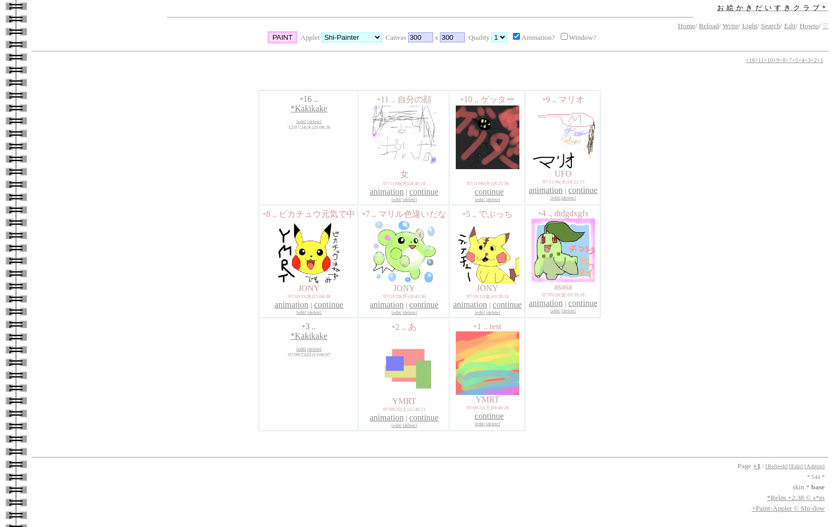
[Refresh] (776, 466)
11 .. (387, 99)
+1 (820, 60)
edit (301, 121)
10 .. (470, 99)
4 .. (546, 213)
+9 (776, 60)
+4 (801, 60)
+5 (795, 60)
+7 (788, 60)
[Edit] (796, 466)
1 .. (481, 326)
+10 (768, 60)
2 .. (400, 326)
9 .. (550, 99)
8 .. (271, 213)
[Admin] (815, 466)
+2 (814, 60)
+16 (750, 60)
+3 (808, 60)
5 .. (470, 213)
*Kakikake (308, 108)
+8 (782, 60)
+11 (759, 60)
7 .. (370, 213)
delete (314, 121)
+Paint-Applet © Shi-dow (788, 508)
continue (423, 191)
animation (387, 191)
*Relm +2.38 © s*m (796, 498)
